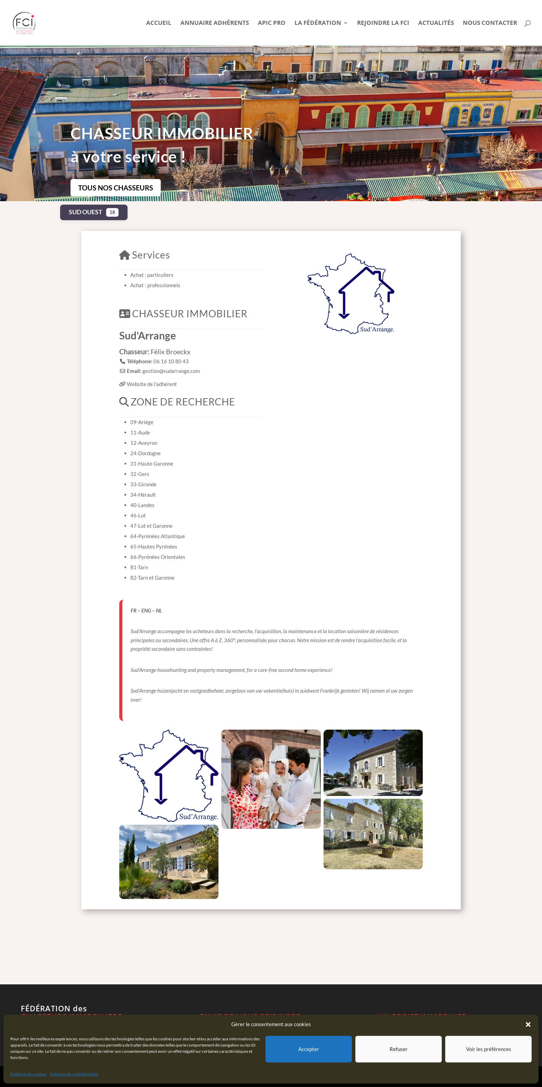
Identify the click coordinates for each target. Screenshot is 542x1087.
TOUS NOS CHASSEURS (115, 188)
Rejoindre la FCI (383, 23)
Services (144, 255)
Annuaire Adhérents (214, 23)
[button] (528, 1024)
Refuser (399, 1049)
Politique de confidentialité (74, 1074)
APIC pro (272, 23)
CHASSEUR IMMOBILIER (183, 313)
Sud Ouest (85, 212)
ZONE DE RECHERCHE (177, 401)
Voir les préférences (488, 1049)
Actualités (436, 23)
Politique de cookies (28, 1074)
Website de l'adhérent (152, 384)
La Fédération (318, 23)
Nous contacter (490, 23)
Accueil (158, 23)
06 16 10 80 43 (171, 361)
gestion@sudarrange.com (171, 371)
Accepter (308, 1049)
